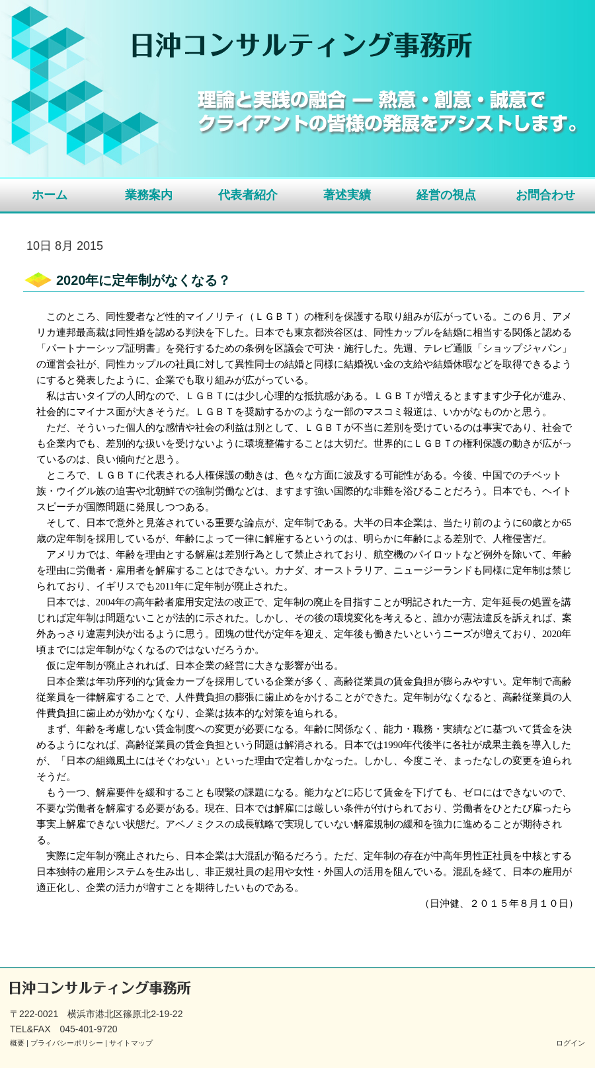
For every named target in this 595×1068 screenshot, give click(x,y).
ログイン (570, 1043)
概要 (17, 1043)
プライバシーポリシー (66, 1043)
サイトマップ (131, 1043)
